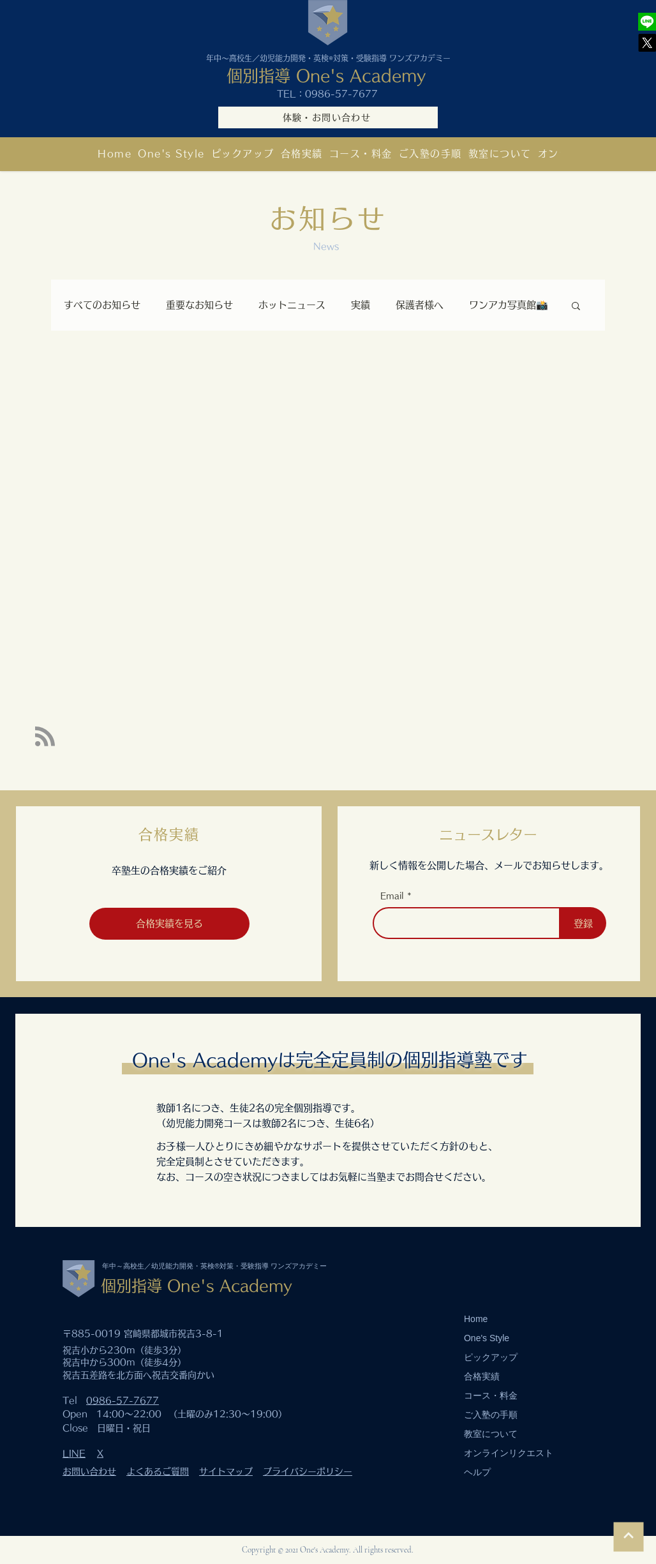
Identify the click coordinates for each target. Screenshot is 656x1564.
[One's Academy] (647, 22)
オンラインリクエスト (508, 1453)
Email (392, 896)
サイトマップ (226, 1471)
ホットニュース (291, 305)
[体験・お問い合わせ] (328, 117)
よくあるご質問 (157, 1471)
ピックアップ (491, 1357)
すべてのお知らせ (102, 305)
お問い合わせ (89, 1471)
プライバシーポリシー (307, 1471)
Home (476, 1319)
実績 (360, 305)
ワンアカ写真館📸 (508, 305)
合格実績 (482, 1376)
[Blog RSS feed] (45, 737)
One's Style (486, 1338)
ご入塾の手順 (491, 1415)
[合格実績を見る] (169, 924)
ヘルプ (477, 1472)
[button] (499, 154)
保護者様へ (420, 305)
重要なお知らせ (199, 305)
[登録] (583, 923)
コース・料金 (491, 1395)
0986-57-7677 (341, 93)
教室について (491, 1434)
